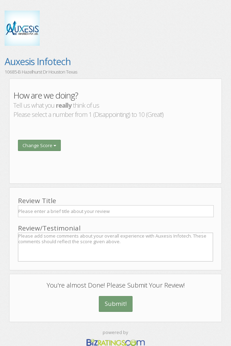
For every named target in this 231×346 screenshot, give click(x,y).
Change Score (39, 145)
